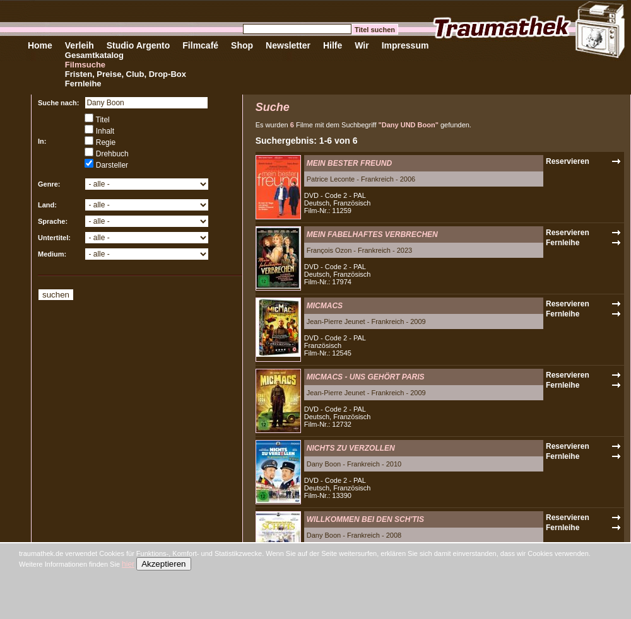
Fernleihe (83, 83)
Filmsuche (85, 64)
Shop (242, 45)
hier (128, 564)
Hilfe (332, 45)
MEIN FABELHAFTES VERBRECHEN (372, 234)
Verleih (79, 45)
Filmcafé (200, 45)
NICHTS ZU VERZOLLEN (351, 448)
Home (40, 45)
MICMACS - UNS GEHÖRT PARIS (366, 377)
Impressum (405, 45)
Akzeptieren (163, 564)
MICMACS (325, 305)
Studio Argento (138, 45)
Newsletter (288, 45)
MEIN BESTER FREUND (349, 163)
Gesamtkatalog (94, 55)
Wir (362, 45)
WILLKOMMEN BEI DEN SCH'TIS (365, 519)
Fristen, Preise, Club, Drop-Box (125, 74)
